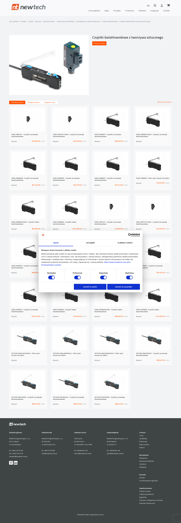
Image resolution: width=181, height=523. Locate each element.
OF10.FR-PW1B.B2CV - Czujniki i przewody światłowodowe (68, 398)
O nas (141, 435)
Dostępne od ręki (49, 102)
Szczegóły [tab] (90, 243)
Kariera (142, 447)
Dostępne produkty (33, 102)
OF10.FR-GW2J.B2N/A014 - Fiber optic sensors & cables (67, 354)
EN (147, 5)
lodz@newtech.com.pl (49, 453)
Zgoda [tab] (56, 243)
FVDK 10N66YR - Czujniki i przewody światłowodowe (66, 179)
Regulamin (143, 497)
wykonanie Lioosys (97, 515)
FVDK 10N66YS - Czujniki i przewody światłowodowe (108, 179)
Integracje (155, 10)
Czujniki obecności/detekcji (65, 21)
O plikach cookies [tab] (125, 243)
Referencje (143, 441)
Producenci (129, 10)
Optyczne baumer (49, 21)
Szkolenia (142, 10)
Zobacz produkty (99, 43)
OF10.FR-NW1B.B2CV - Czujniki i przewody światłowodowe (151, 354)
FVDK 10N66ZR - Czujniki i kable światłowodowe (64, 223)
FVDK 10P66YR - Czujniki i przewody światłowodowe (149, 267)
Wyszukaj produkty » (164, 102)
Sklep (107, 10)
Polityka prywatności (146, 494)
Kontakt (166, 10)
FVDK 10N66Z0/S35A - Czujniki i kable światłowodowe (25, 223)
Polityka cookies (145, 491)
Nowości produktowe (146, 461)
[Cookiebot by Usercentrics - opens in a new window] (130, 235)
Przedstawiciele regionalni (148, 481)
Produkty (117, 10)
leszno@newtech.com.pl (82, 453)
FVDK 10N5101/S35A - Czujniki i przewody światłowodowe (68, 136)
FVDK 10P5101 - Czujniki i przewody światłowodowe (108, 223)
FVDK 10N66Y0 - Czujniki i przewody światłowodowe (108, 136)
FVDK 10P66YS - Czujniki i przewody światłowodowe (24, 311)
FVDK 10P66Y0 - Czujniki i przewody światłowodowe (24, 267)
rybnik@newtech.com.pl (115, 453)
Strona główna (94, 10)
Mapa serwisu (144, 444)
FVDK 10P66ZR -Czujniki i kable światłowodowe (147, 311)
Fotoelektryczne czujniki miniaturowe (88, 21)
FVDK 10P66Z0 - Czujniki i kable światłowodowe (64, 311)
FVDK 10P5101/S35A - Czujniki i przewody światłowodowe (151, 223)
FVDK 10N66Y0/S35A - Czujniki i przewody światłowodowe (151, 136)
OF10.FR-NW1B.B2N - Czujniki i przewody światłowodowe (26, 398)
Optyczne (38, 21)
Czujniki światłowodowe (110, 21)
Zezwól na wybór (90, 287)
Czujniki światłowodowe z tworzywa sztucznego (134, 21)
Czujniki (30, 21)
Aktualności (143, 458)
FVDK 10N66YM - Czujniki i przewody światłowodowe (24, 179)
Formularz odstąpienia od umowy (151, 500)
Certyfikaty (143, 438)
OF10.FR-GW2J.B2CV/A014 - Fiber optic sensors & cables (25, 354)
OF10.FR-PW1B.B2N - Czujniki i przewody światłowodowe (110, 398)
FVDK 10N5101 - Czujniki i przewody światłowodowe (24, 136)
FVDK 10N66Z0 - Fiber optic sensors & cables (152, 178)
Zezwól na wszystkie (123, 287)
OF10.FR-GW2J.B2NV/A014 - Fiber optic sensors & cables (109, 354)
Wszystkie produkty (17, 102)
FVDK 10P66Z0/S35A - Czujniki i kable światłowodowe (108, 311)
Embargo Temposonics (147, 503)
